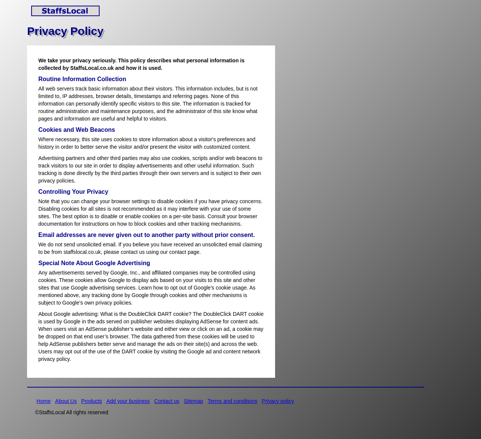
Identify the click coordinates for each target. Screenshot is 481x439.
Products (91, 401)
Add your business (128, 401)
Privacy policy (278, 401)
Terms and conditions (232, 401)
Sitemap (193, 401)
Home (43, 401)
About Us (66, 401)
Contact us (166, 401)
